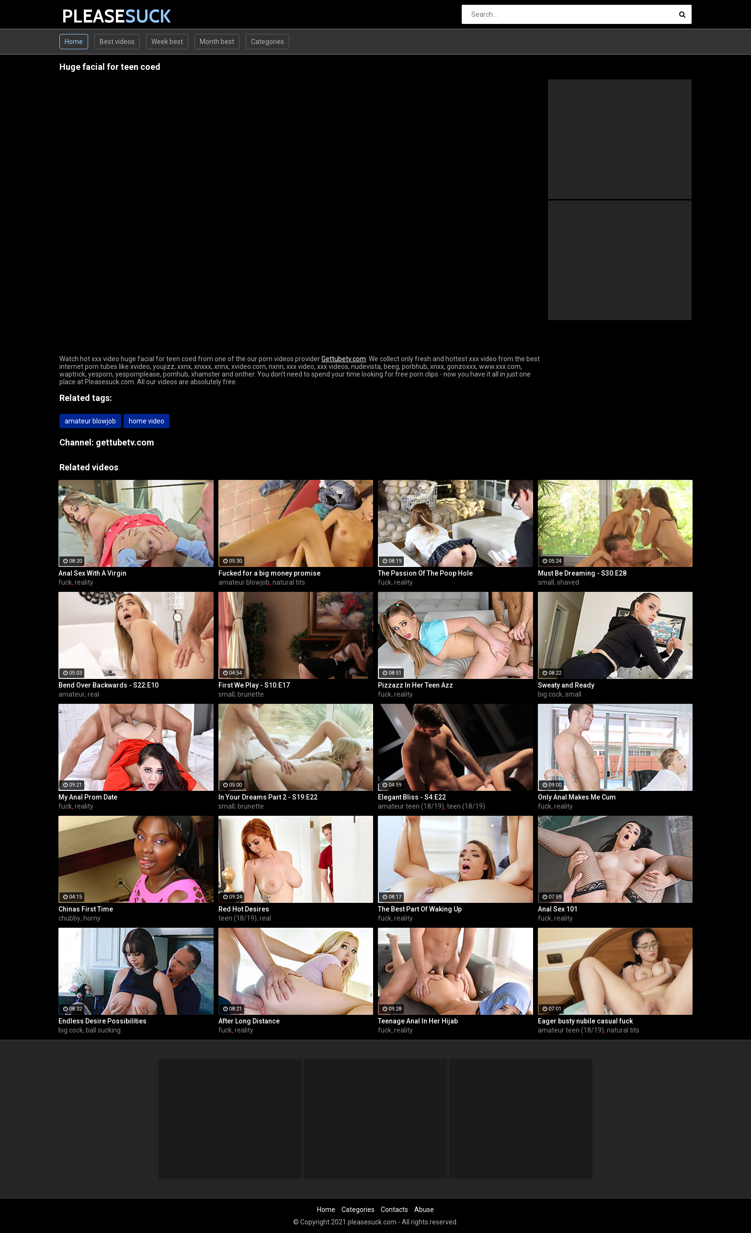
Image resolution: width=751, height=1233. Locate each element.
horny (92, 918)
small (546, 582)
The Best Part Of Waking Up (420, 909)
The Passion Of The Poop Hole (425, 573)
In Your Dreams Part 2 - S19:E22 (268, 797)
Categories (267, 41)
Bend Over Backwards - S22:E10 (108, 685)
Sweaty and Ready (566, 685)
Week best (167, 41)
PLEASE (87, 16)
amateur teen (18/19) (411, 806)
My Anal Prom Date (87, 797)
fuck (65, 582)
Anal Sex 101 (558, 909)
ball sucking (103, 1030)
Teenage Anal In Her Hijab (418, 1021)
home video (146, 421)
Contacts (394, 1209)
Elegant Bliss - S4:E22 (412, 797)
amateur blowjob (90, 421)
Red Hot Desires (243, 909)
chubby (69, 918)
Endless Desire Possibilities (102, 1021)
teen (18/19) (466, 806)
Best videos (117, 41)
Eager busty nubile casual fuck (585, 1021)
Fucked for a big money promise (269, 573)
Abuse (424, 1209)
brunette (251, 694)
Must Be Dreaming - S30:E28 (582, 573)
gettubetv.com (125, 442)
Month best (217, 41)
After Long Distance (249, 1021)
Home (74, 41)
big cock (550, 694)
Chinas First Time (85, 909)
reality (84, 582)
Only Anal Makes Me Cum (577, 797)
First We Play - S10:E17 (254, 685)
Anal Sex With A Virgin (92, 573)
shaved (568, 582)
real (93, 694)
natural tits (289, 582)
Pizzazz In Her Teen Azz (415, 685)
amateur (71, 694)
